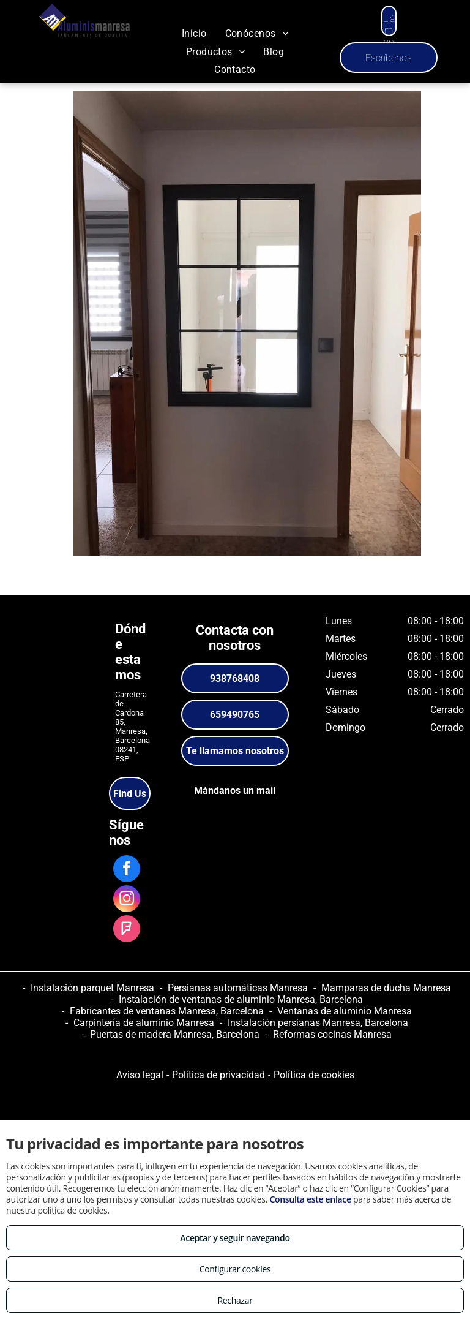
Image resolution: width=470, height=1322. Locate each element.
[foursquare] (126, 930)
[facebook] (126, 870)
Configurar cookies (235, 1269)
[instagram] (126, 900)
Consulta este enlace (310, 1199)
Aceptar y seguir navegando (234, 1238)
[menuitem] (194, 33)
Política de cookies (314, 1075)
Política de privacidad (218, 1075)
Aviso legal (139, 1075)
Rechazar (234, 1300)
